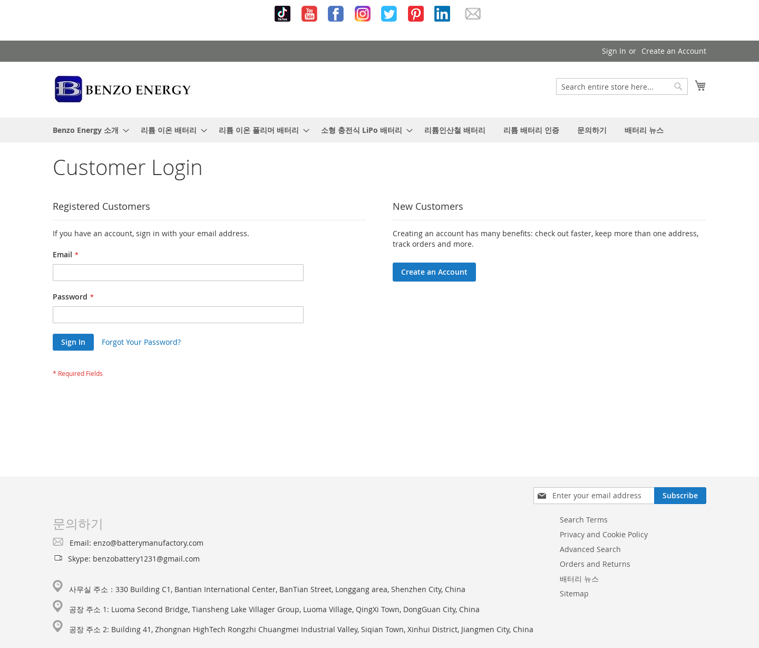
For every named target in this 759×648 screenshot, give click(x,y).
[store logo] (123, 89)
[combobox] (622, 86)
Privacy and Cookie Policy (604, 534)
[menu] (379, 130)
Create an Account (673, 51)
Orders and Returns (595, 564)
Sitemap (574, 593)
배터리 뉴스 (579, 579)
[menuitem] (87, 130)
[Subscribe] (680, 495)
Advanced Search (590, 549)
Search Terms (584, 520)
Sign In (614, 51)
